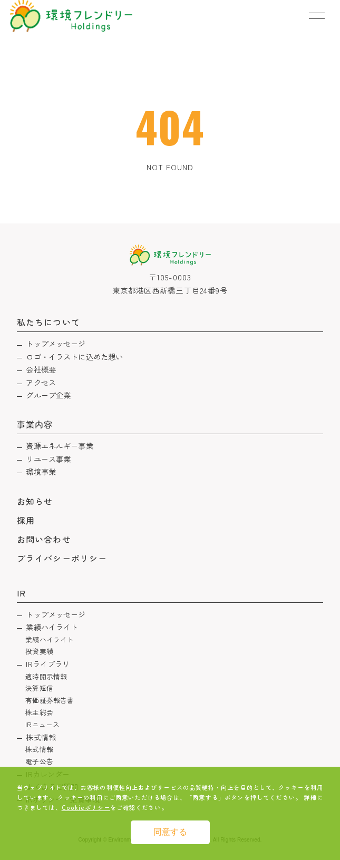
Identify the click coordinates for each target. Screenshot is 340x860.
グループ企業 (48, 394)
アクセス (41, 382)
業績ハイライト (52, 626)
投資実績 (39, 651)
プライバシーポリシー (62, 558)
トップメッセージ (55, 343)
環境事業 (41, 471)
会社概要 (41, 369)
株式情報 (41, 736)
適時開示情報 (46, 676)
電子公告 (39, 761)
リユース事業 (48, 458)
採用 (26, 520)
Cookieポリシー (86, 807)
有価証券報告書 (49, 700)
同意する (170, 831)
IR (21, 593)
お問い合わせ (44, 539)
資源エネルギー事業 (59, 445)
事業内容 (35, 424)
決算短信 (39, 688)
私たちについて (48, 322)
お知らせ (35, 501)
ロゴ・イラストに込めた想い (74, 356)
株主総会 (39, 712)
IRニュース (42, 724)
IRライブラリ (48, 663)
